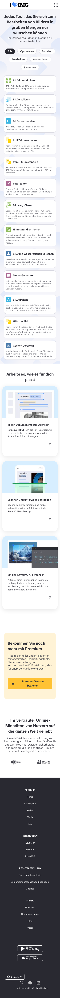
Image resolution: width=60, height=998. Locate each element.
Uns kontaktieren (30, 914)
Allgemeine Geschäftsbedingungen (30, 881)
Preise (30, 810)
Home (30, 796)
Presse (30, 927)
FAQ (30, 824)
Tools (30, 817)
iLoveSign (30, 842)
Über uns (30, 907)
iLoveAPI (30, 849)
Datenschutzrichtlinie (30, 875)
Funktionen (30, 803)
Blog (30, 921)
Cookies (30, 888)
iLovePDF (30, 856)
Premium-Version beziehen (27, 683)
